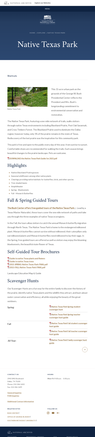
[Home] (47, 23)
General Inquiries (14, 393)
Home (32, 33)
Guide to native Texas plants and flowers (27, 258)
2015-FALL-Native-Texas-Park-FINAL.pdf (27, 267)
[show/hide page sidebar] (47, 76)
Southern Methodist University (22, 420)
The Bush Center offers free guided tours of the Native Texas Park (41, 208)
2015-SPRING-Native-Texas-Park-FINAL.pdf (29, 264)
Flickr (58, 413)
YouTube (53, 413)
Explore (41, 33)
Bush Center (13, 413)
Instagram (48, 413)
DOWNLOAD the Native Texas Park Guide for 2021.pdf (33, 158)
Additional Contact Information (20, 401)
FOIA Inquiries (13, 396)
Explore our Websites (43, 3)
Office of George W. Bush (19, 417)
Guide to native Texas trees (22, 261)
